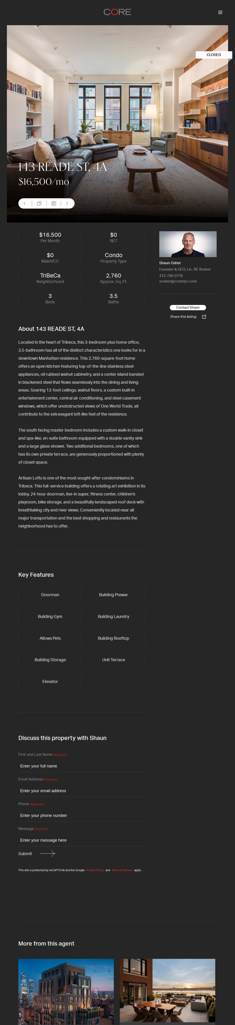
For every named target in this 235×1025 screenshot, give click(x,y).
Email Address (37, 779)
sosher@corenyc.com (178, 281)
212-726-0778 (171, 276)
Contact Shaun (188, 307)
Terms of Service (122, 870)
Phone (30, 804)
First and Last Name (42, 755)
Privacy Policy (95, 870)
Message (33, 829)
